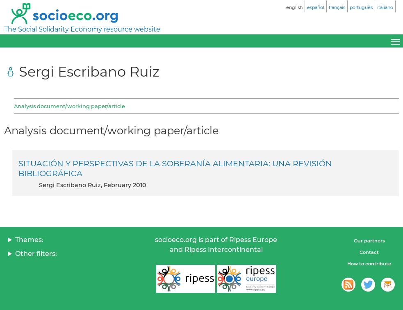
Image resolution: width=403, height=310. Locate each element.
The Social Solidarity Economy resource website (82, 29)
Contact (369, 252)
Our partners (369, 241)
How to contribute (369, 264)
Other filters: (36, 254)
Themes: (29, 240)
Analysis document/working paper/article (69, 106)
